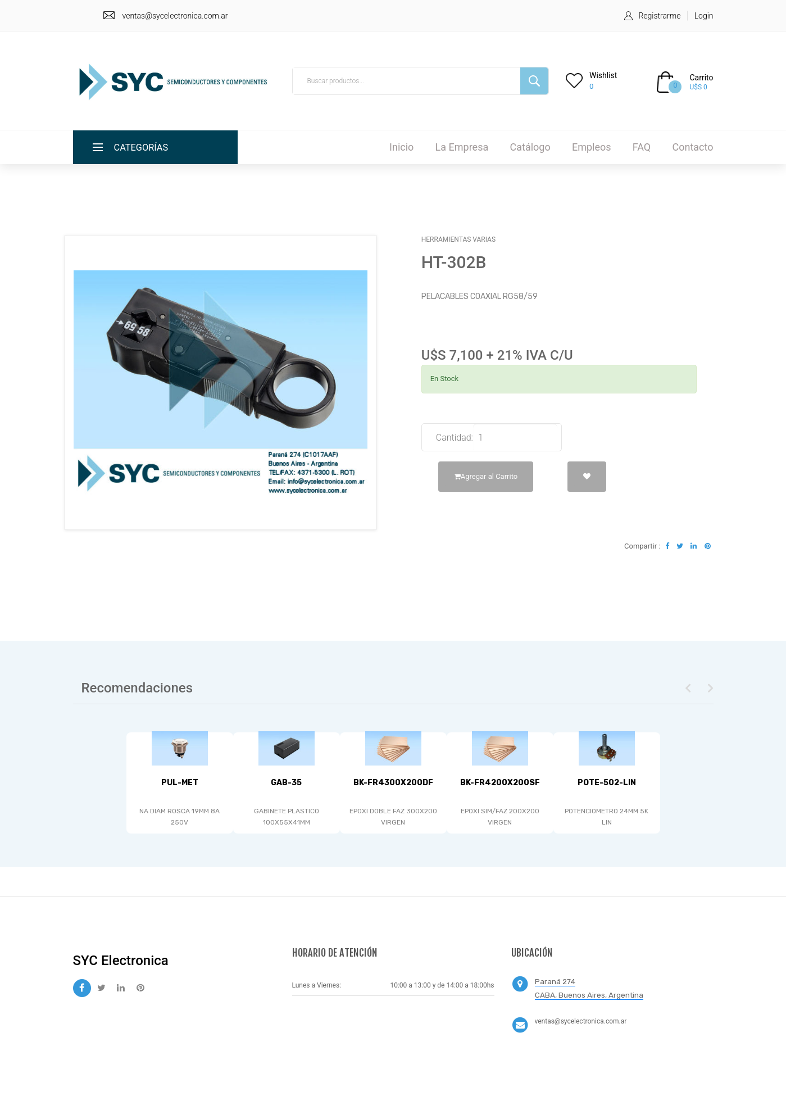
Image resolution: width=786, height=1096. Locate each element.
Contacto (692, 147)
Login (704, 15)
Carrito (701, 77)
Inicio (401, 147)
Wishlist (603, 75)
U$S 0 (698, 87)
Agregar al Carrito (485, 476)
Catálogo (530, 147)
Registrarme (659, 15)
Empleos (591, 147)
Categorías (144, 147)
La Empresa (462, 147)
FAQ (642, 147)
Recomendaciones (137, 688)
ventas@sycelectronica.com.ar (175, 15)
